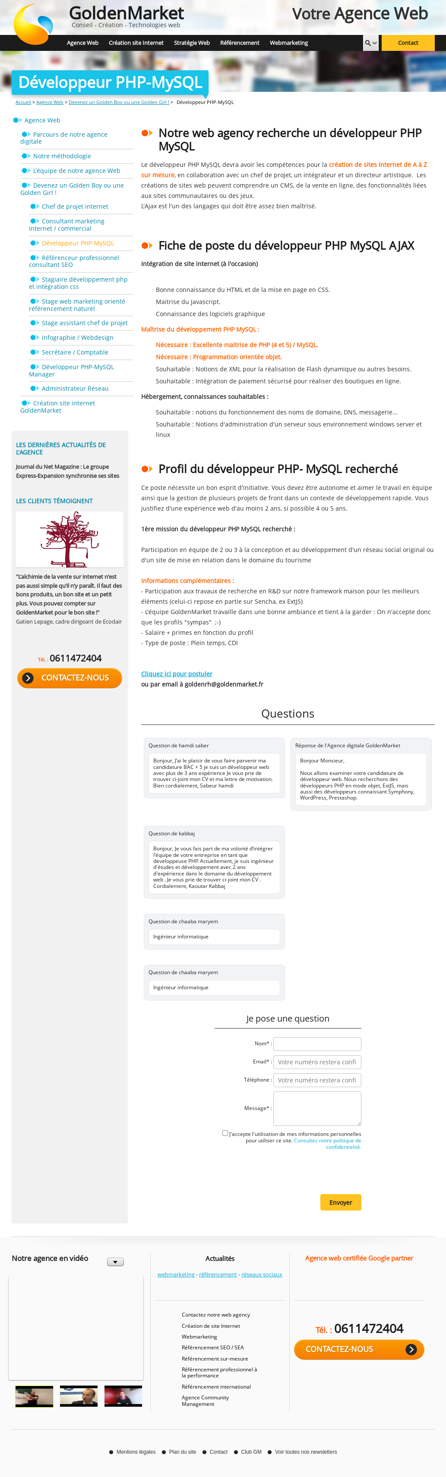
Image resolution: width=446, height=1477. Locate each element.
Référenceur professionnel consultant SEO (74, 261)
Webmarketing (199, 1336)
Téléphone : (258, 1079)
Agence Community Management (205, 1400)
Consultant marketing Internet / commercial (66, 224)
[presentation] (295, 1171)
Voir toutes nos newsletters (306, 1452)
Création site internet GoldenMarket (57, 406)
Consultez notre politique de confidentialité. (327, 1144)
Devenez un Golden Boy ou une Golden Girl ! (119, 102)
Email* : (262, 1061)
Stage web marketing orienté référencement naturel (77, 305)
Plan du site (182, 1452)
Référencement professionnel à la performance (219, 1372)
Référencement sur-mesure (215, 1358)
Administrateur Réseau (75, 388)
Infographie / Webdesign (78, 337)
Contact (408, 43)
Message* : (258, 1108)
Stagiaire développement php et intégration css (78, 283)
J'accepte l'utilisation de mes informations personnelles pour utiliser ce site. (295, 1140)
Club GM (251, 1452)
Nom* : (263, 1043)
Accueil (23, 102)
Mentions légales (136, 1452)
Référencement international (216, 1386)
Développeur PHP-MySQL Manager (71, 370)
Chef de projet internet (75, 206)
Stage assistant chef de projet (85, 323)
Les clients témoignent (54, 501)
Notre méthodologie (62, 156)
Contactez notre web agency (216, 1314)
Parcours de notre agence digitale (64, 138)
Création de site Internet (211, 1326)
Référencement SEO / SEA (213, 1347)
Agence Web (49, 102)
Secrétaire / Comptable (75, 352)
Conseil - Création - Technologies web (126, 15)
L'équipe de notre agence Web (76, 170)
